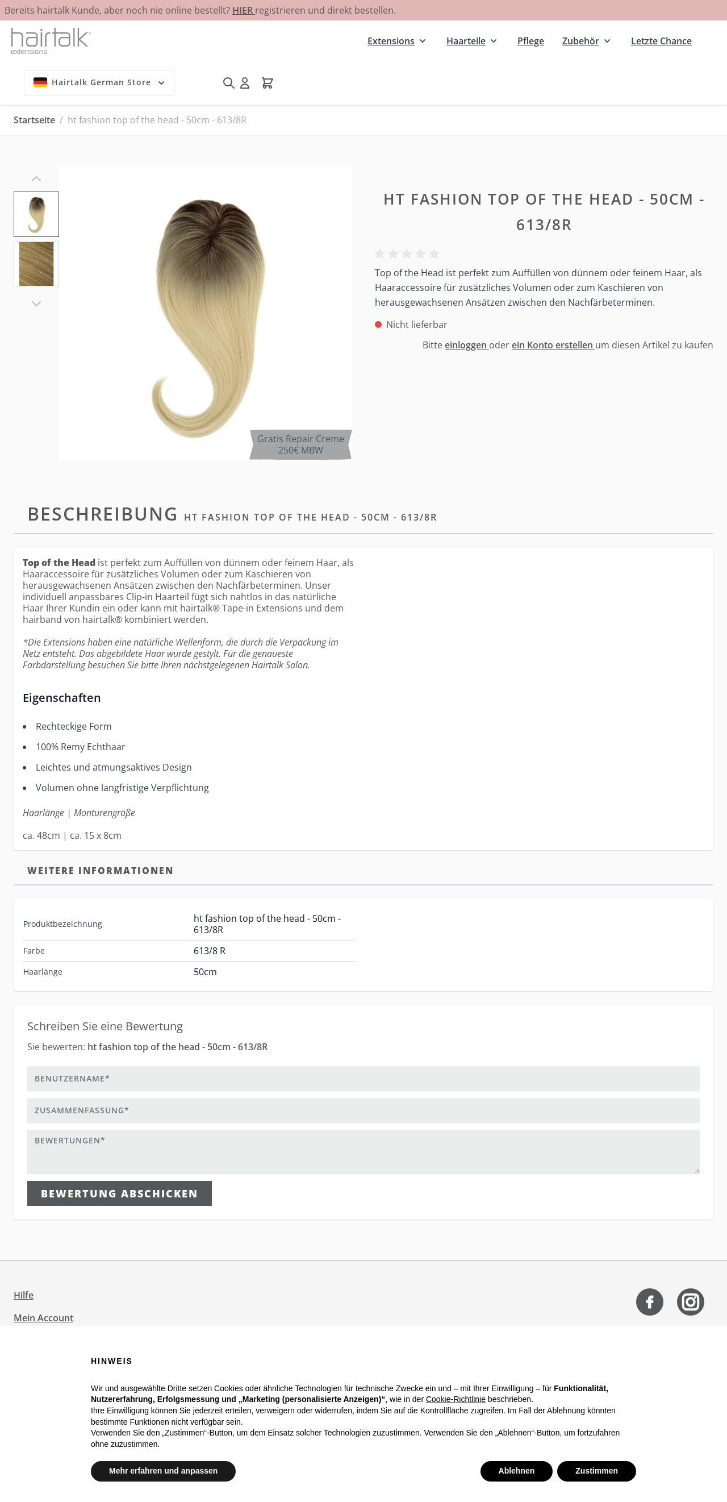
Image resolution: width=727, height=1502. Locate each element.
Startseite (34, 120)
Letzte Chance (661, 41)
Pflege (530, 41)
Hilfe (24, 1295)
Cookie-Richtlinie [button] (456, 1399)
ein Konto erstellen (553, 345)
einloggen (467, 345)
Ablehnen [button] (517, 1470)
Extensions (391, 41)
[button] (409, 254)
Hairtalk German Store (100, 82)
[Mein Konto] (245, 83)
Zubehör (580, 41)
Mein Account (43, 1318)
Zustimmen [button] (596, 1470)
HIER (243, 10)
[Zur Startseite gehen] (51, 40)
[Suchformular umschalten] (229, 83)
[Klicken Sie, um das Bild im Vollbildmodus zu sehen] (205, 313)
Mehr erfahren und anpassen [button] (163, 1470)
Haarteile (466, 41)
